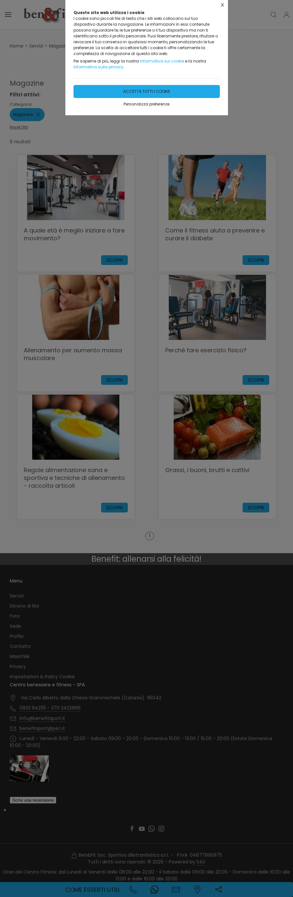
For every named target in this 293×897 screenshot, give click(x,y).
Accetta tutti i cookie (146, 91)
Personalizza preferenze (146, 104)
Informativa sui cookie (162, 61)
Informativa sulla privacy (98, 67)
